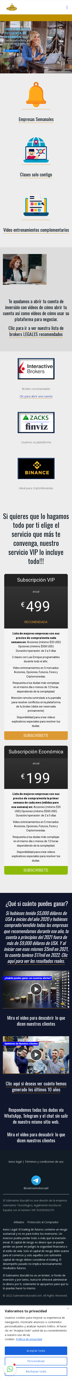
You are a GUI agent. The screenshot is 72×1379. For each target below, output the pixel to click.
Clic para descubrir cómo (12, 50)
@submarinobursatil (36, 1188)
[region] (36, 1342)
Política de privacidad (29, 1339)
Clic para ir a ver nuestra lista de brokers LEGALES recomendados (36, 330)
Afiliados (19, 1222)
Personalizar (36, 1361)
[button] (10, 1369)
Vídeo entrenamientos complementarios (36, 229)
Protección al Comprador (43, 1222)
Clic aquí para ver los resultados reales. (37, 957)
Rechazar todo (36, 1371)
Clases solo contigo (36, 174)
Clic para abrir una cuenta (36, 396)
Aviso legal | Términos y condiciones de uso (36, 1161)
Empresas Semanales (36, 118)
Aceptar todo (36, 1350)
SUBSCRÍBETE (35, 735)
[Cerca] (68, 1308)
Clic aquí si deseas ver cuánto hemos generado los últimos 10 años (36, 1086)
